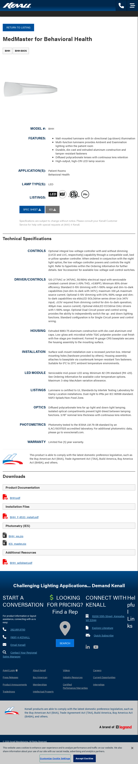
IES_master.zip (17, 543)
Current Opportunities (104, 677)
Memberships (40, 684)
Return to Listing (18, 27)
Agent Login (9, 670)
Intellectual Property (43, 691)
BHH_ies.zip (16, 536)
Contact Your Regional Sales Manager (20, 654)
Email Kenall (18, 645)
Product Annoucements (15, 684)
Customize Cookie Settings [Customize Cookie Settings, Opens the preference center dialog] (55, 758)
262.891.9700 (17, 629)
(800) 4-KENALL (20, 637)
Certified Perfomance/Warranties (75, 686)
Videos (66, 670)
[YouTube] (97, 647)
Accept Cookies (84, 758)
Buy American (40, 677)
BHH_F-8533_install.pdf (24, 517)
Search (65, 643)
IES (52, 209)
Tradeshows (9, 691)
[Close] (132, 748)
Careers (97, 670)
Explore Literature (102, 628)
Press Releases (10, 677)
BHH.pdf (15, 498)
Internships (98, 684)
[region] (69, 753)
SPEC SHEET (32, 209)
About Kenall (39, 670)
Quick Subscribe (104, 635)
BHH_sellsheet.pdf (21, 563)
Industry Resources (72, 677)
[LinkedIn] (89, 647)
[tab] (7, 51)
